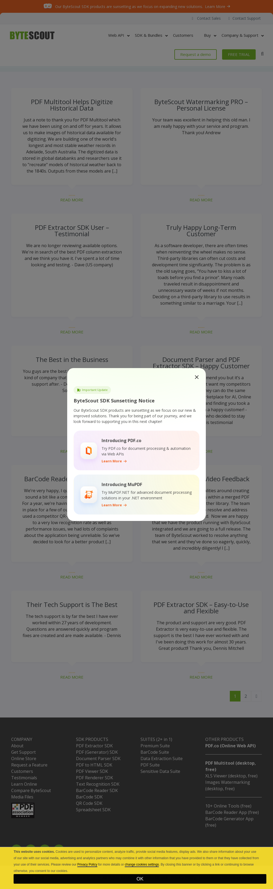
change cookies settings (142, 864)
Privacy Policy (87, 864)
